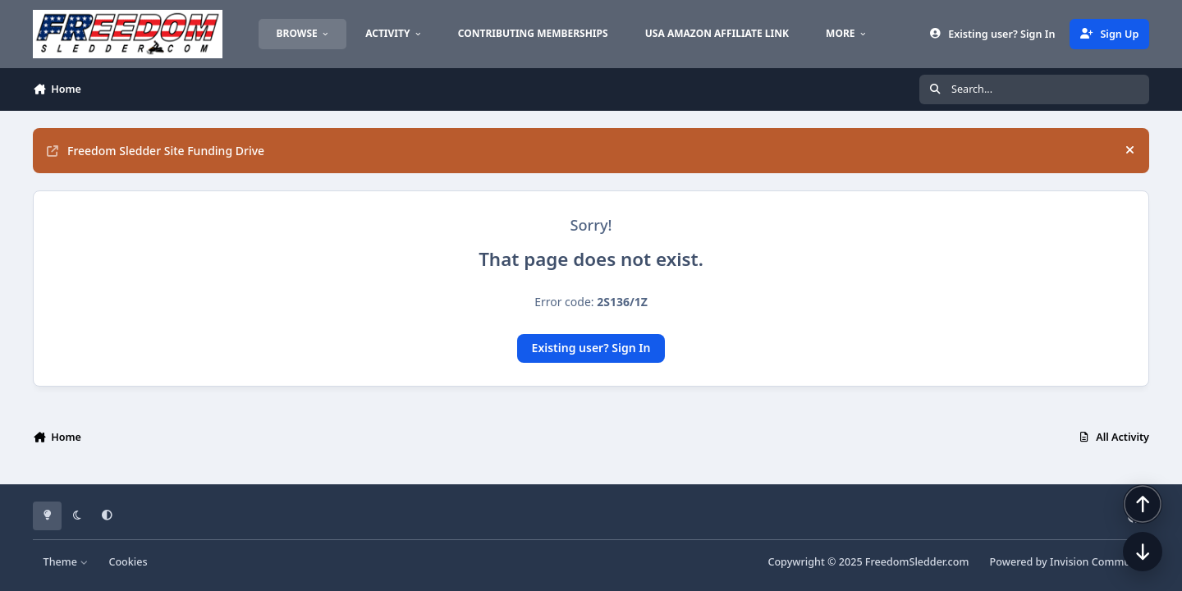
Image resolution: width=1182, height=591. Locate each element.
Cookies (127, 562)
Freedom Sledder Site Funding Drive (155, 150)
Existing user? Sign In (591, 347)
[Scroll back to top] (1142, 504)
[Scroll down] (1142, 551)
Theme (66, 562)
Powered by (1069, 562)
